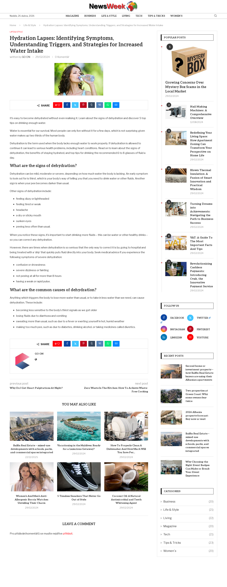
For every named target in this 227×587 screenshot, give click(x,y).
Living (126, 16)
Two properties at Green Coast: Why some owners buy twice (197, 410)
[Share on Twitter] (75, 105)
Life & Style (109, 16)
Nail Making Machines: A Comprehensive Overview (201, 112)
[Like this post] (59, 105)
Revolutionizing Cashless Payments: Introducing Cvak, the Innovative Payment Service (201, 286)
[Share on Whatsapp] (107, 105)
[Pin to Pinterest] (83, 105)
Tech (138, 16)
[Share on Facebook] (67, 105)
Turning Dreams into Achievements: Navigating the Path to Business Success (201, 218)
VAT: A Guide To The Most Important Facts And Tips (201, 251)
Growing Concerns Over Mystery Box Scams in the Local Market (185, 87)
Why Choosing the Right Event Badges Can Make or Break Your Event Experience (197, 482)
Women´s (176, 16)
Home (13, 25)
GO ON (26, 57)
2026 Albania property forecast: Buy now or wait (197, 430)
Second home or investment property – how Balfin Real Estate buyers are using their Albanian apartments (199, 387)
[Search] (215, 15)
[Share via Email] (116, 105)
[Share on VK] (99, 105)
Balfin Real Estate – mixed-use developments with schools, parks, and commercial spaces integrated (31, 449)
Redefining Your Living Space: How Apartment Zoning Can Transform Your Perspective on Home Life (201, 145)
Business (90, 16)
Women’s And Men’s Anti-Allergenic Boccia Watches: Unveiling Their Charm (31, 500)
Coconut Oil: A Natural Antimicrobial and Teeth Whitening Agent (126, 500)
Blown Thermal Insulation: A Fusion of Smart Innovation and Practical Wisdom (201, 182)
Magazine (72, 16)
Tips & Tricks (156, 16)
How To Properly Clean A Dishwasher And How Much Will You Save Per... (126, 449)
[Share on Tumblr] (91, 105)
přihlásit (68, 534)
